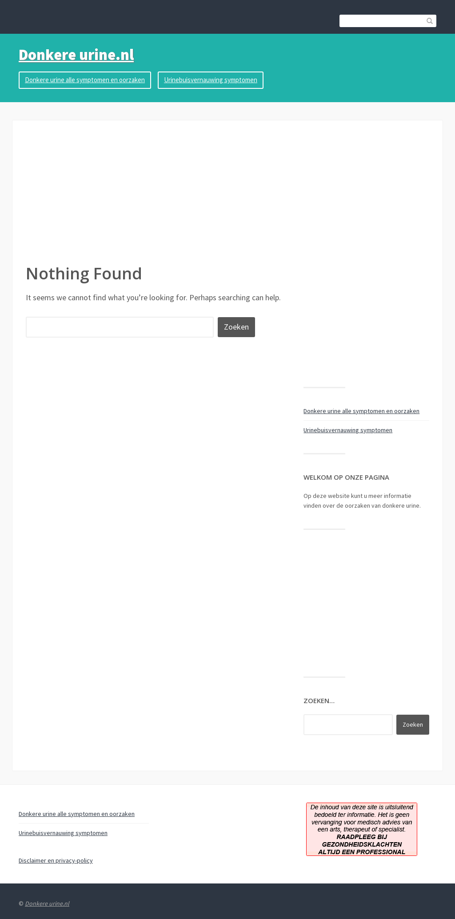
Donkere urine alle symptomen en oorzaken (85, 80)
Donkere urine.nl (76, 54)
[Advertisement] (227, 196)
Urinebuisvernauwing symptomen (210, 80)
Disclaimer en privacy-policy (56, 860)
